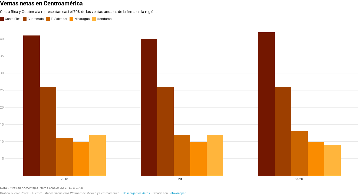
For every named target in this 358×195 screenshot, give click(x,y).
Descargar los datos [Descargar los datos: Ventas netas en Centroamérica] (136, 193)
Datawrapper (177, 193)
